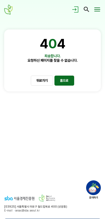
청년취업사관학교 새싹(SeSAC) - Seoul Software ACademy (9, 9)
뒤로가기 (42, 80)
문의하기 (93, 197)
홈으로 (64, 80)
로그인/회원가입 (76, 9)
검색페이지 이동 (86, 9)
